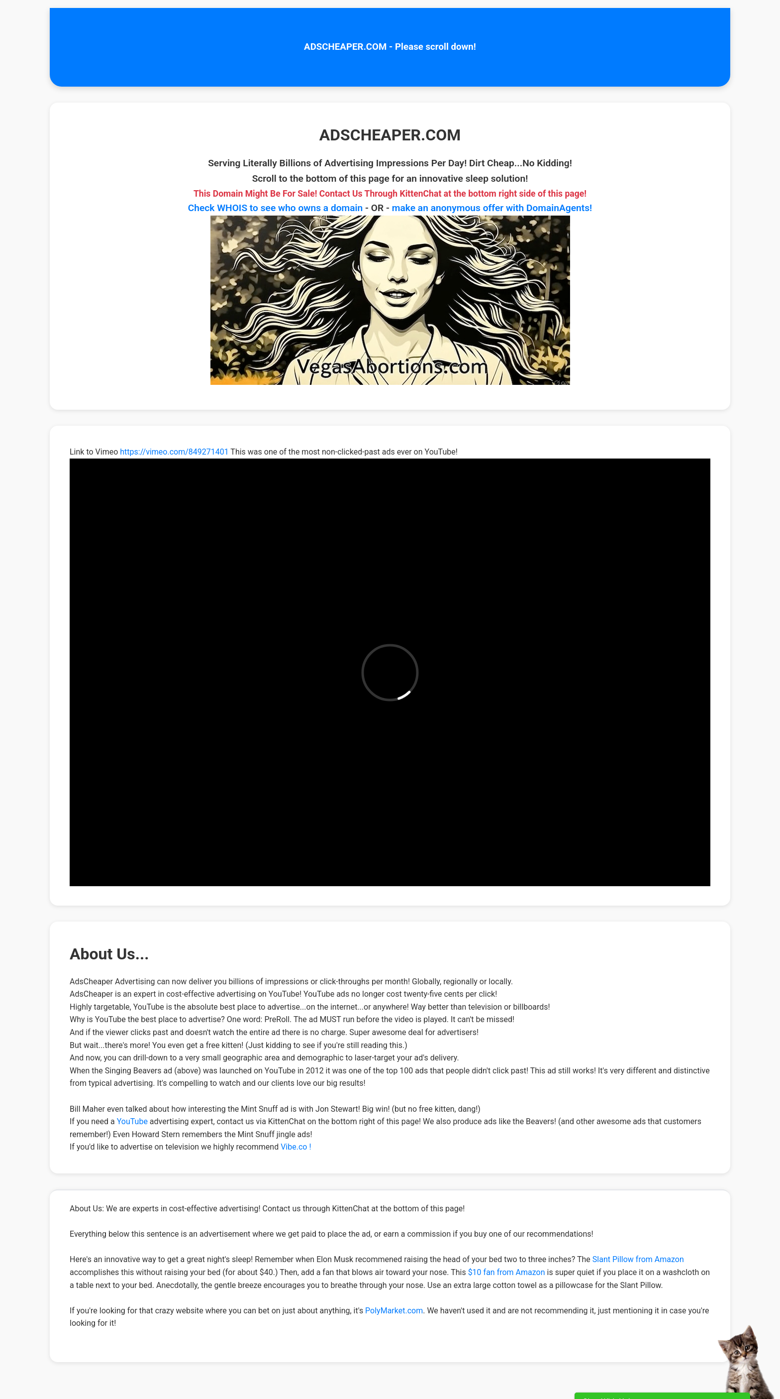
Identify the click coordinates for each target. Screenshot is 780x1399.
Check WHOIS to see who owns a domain (275, 208)
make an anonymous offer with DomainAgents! (492, 208)
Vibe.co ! (296, 1147)
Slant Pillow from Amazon (638, 1259)
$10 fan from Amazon (506, 1272)
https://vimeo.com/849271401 (174, 452)
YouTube (132, 1121)
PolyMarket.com (394, 1310)
